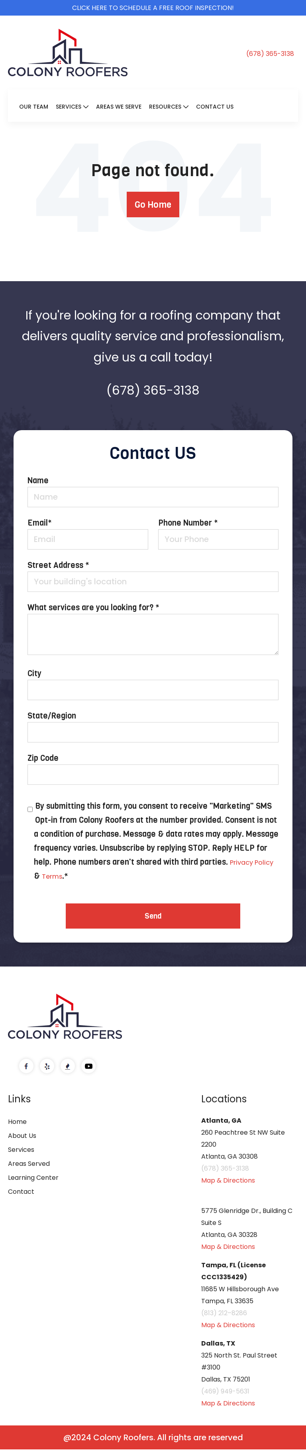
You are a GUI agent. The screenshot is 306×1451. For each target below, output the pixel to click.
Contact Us (214, 107)
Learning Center (33, 1179)
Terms (79, 875)
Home (17, 1123)
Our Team (33, 107)
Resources (165, 107)
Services (68, 107)
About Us (22, 1137)
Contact (21, 1193)
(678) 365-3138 (270, 54)
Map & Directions (228, 1182)
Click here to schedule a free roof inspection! (153, 7)
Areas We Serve (118, 107)
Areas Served (29, 1165)
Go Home (153, 204)
